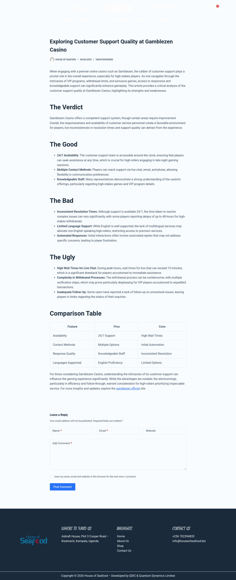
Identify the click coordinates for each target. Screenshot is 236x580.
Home (67, 20)
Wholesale (122, 20)
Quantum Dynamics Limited (157, 575)
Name (57, 431)
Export (143, 20)
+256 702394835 (183, 536)
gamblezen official (128, 388)
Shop (103, 20)
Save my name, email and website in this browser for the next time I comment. (95, 476)
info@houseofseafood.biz (189, 541)
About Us (85, 20)
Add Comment (62, 443)
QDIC (132, 575)
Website (151, 430)
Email (103, 431)
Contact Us (164, 20)
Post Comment (62, 486)
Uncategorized (104, 59)
